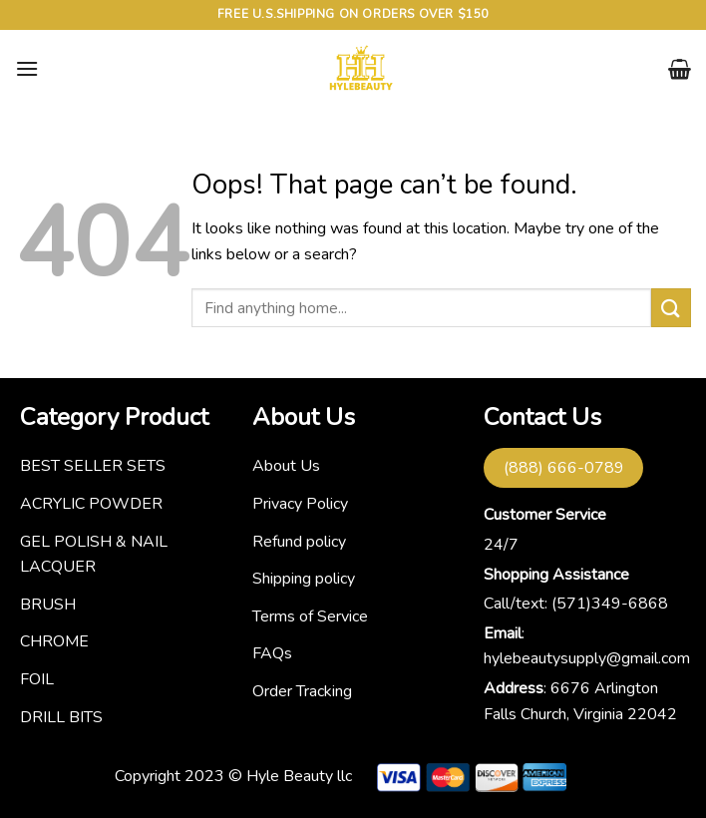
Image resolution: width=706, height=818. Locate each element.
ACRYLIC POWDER (91, 504)
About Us (286, 466)
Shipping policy (303, 579)
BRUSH (48, 604)
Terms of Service (310, 616)
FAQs (272, 653)
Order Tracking (302, 691)
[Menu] (27, 68)
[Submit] (671, 307)
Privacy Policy (300, 504)
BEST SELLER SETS (93, 466)
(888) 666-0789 (564, 468)
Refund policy (299, 542)
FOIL (37, 679)
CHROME (54, 641)
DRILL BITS (61, 717)
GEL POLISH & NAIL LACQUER (94, 555)
